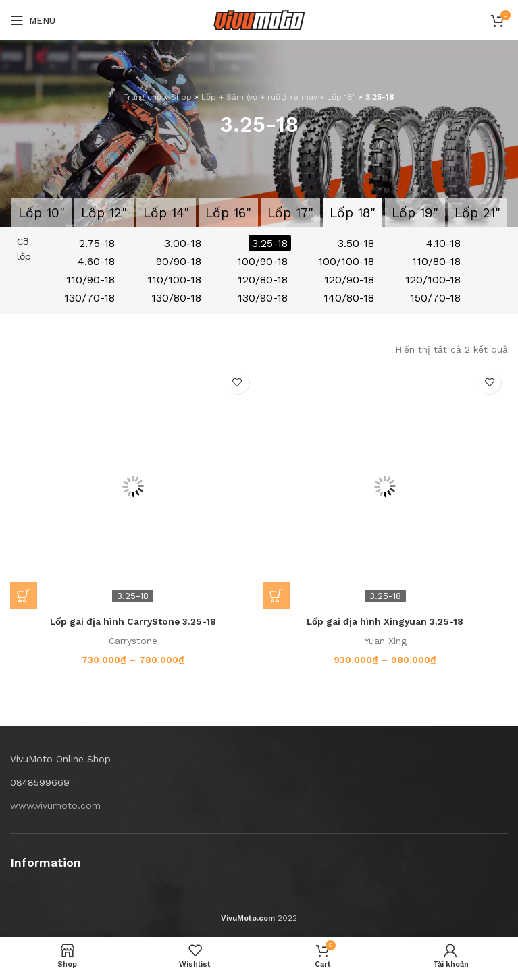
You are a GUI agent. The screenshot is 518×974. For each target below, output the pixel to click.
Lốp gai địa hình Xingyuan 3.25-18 (385, 621)
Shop (181, 97)
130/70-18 (89, 297)
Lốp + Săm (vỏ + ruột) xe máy (259, 97)
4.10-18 (443, 243)
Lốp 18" (341, 97)
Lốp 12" (104, 213)
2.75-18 (97, 243)
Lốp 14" (166, 213)
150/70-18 (435, 297)
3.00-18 (182, 243)
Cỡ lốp (24, 249)
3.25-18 (270, 243)
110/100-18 (174, 279)
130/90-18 (263, 297)
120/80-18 (263, 279)
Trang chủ (142, 97)
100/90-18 (262, 261)
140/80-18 (348, 297)
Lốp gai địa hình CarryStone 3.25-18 (132, 621)
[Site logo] (259, 19)
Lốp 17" (290, 213)
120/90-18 (349, 279)
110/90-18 (90, 279)
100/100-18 (346, 261)
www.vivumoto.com (55, 805)
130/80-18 (176, 297)
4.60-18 (96, 261)
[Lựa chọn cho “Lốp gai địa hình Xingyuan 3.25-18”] (276, 595)
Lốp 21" (477, 213)
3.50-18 (356, 243)
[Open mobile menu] (32, 20)
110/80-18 (436, 261)
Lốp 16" (228, 213)
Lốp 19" (415, 213)
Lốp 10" (41, 213)
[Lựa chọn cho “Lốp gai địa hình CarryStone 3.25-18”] (23, 595)
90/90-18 (178, 261)
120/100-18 (433, 279)
